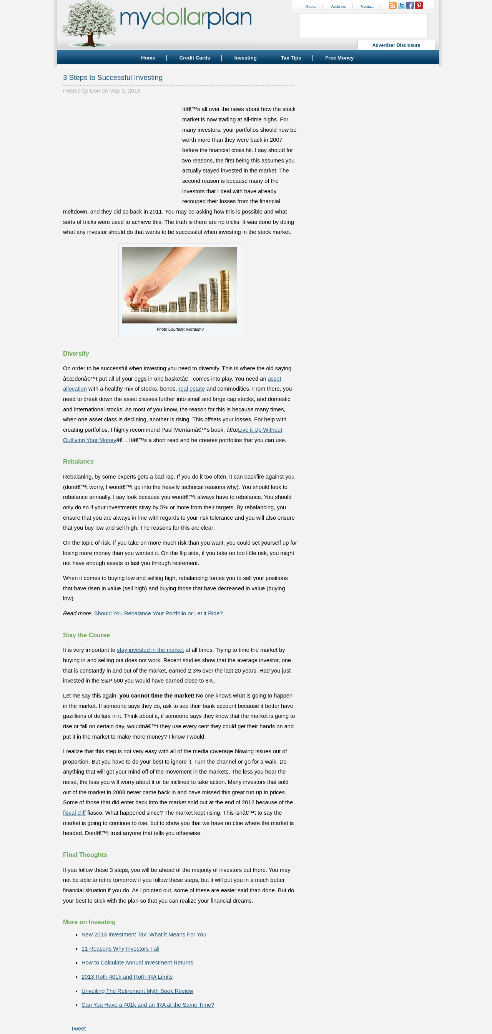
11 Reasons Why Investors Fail (120, 949)
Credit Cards (195, 58)
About (311, 6)
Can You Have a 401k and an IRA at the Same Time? (147, 1005)
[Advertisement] (120, 152)
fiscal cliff (74, 813)
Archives (338, 6)
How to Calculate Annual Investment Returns (137, 962)
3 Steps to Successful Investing (113, 77)
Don (95, 91)
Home (148, 58)
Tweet (78, 1029)
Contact (367, 6)
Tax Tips (291, 58)
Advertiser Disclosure (396, 45)
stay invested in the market (150, 650)
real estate (192, 389)
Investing (245, 58)
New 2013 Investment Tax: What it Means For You (143, 934)
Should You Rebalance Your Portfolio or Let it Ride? (158, 613)
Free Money (339, 58)
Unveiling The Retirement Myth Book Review (137, 991)
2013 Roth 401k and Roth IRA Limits (127, 977)
